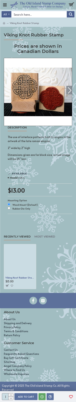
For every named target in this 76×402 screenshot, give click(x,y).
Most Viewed (44, 236)
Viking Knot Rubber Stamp (20, 277)
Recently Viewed (17, 236)
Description (17, 127)
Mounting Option (17, 200)
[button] (69, 90)
